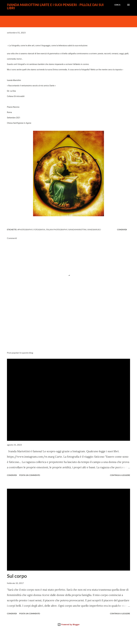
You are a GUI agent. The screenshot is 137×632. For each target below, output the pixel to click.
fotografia (39, 229)
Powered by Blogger (69, 624)
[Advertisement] (68, 328)
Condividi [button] (122, 229)
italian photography (56, 229)
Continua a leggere (120, 475)
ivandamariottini (77, 229)
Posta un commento (29, 475)
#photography (25, 229)
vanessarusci (94, 229)
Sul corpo (17, 576)
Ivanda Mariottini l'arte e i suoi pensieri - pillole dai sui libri (55, 6)
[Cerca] (117, 4)
